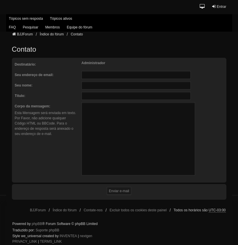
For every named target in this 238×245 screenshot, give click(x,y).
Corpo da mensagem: (33, 106)
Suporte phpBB (47, 230)
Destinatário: (25, 64)
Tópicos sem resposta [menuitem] (26, 19)
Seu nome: (24, 85)
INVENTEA (68, 236)
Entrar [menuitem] (219, 6)
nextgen (86, 236)
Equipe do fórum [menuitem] (79, 27)
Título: (20, 96)
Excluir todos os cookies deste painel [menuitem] (138, 210)
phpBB (37, 224)
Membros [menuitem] (52, 27)
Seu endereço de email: (34, 75)
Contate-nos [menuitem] (93, 210)
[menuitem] (24, 242)
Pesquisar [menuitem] (30, 27)
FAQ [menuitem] (12, 27)
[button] (202, 7)
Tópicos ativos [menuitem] (61, 19)
